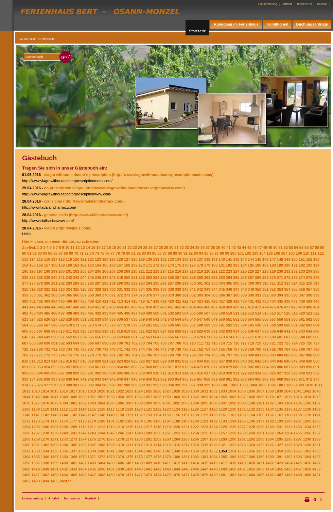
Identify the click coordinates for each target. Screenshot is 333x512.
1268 (26, 439)
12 (77, 247)
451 (98, 307)
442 (32, 307)
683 (295, 337)
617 (112, 331)
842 (258, 361)
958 (207, 379)
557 (272, 319)
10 (67, 247)
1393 (298, 457)
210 (134, 271)
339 (178, 289)
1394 (307, 457)
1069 (260, 397)
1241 (73, 433)
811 (32, 361)
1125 (185, 409)
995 (178, 385)
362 (47, 295)
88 (170, 253)
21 (124, 247)
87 (164, 253)
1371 (92, 457)
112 (321, 253)
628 (193, 331)
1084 (101, 403)
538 (134, 319)
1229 (260, 427)
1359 (279, 451)
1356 (251, 451)
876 (207, 367)
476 (280, 307)
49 (270, 247)
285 (83, 283)
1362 (307, 451)
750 (185, 349)
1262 (269, 433)
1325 (260, 445)
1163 (242, 415)
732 (54, 349)
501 (163, 313)
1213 (110, 427)
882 (251, 367)
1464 (63, 475)
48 (265, 247)
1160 (213, 415)
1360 (288, 451)
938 (61, 379)
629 (200, 331)
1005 (262, 385)
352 (272, 289)
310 (265, 283)
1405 (110, 463)
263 (221, 277)
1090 (157, 403)
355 (295, 289)
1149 (110, 415)
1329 (298, 445)
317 (316, 283)
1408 (139, 463)
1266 (307, 433)
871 (171, 367)
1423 (279, 463)
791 (185, 355)
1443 (166, 469)
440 (316, 301)
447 (69, 307)
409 (91, 301)
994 (171, 385)
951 (156, 379)
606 (32, 331)
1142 (45, 415)
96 (211, 253)
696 (91, 343)
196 (32, 271)
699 (112, 343)
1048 (63, 397)
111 (313, 253)
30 (171, 247)
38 (213, 247)
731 (47, 349)
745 (149, 349)
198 (47, 271)
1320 (213, 445)
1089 (148, 403)
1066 (232, 397)
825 (134, 361)
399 (316, 295)
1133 (260, 409)
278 (32, 283)
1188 (176, 421)
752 (200, 349)
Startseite (197, 31)
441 (25, 307)
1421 (260, 463)
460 (163, 307)
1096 (213, 403)
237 (32, 277)
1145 (73, 415)
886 (280, 367)
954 (178, 379)
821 (105, 361)
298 (178, 283)
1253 (185, 433)
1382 (195, 457)
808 (309, 355)
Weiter (65, 481)
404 (54, 301)
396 (295, 295)
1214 (120, 427)
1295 (279, 439)
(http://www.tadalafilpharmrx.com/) (94, 201)
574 (98, 325)
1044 (26, 397)
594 (244, 325)
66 (55, 253)
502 (171, 313)
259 (193, 277)
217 (185, 271)
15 (93, 247)
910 (156, 373)
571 (76, 325)
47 (260, 247)
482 (25, 313)
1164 (251, 415)
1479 (204, 475)
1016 (63, 391)
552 (236, 319)
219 (200, 271)
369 (98, 295)
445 (54, 307)
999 (207, 385)
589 (207, 325)
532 (91, 319)
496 (127, 313)
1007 (281, 385)
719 (258, 343)
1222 (195, 427)
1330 (307, 445)
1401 (73, 463)
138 (207, 259)
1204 (26, 427)
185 (251, 265)
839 (236, 361)
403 (47, 301)
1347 (166, 451)
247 (105, 277)
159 (61, 265)
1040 (288, 391)
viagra (49, 228)
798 (236, 355)
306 (236, 283)
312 (280, 283)
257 (178, 277)
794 (207, 355)
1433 (73, 469)
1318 (195, 445)
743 (134, 349)
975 (32, 385)
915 (193, 373)
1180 (101, 421)
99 (227, 253)
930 (302, 373)
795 (214, 355)
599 (280, 325)
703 (142, 343)
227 (258, 271)
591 (221, 325)
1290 (232, 439)
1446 (195, 469)
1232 (288, 427)
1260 (251, 433)
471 (244, 307)
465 (200, 307)
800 (251, 355)
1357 (260, 451)
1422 (269, 463)
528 (61, 319)
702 (134, 343)
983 (91, 385)
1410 (157, 463)
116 (47, 259)
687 (25, 343)
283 (69, 283)
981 (76, 385)
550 (221, 319)
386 (221, 295)
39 (218, 247)
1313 (148, 445)
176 (185, 265)
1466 (82, 475)
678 (258, 337)
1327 (279, 445)
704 (149, 343)
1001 (225, 385)
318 (25, 289)
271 (280, 277)
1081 (73, 403)
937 (54, 379)
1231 (279, 427)
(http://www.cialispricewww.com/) (98, 215)
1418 (232, 463)
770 (32, 355)
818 (83, 361)
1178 (82, 421)
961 (229, 379)
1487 (279, 475)
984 (98, 385)
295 (156, 283)
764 (287, 349)
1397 (36, 463)
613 (83, 331)
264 (229, 277)
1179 (92, 421)
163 (91, 265)
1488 (288, 475)
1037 (260, 391)
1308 (101, 445)
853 (40, 367)
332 (127, 289)
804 (280, 355)
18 (109, 247)
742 (127, 349)
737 (91, 349)
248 (112, 277)
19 (114, 247)
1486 (269, 475)
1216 (139, 427)
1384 (213, 457)
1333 (36, 451)
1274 (82, 439)
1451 (242, 469)
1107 (316, 403)
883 (258, 367)
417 (149, 301)
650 (54, 337)
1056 (139, 397)
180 (214, 265)
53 (291, 247)
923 (251, 373)
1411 (166, 463)
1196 (251, 421)
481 (316, 307)
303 (214, 283)
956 (193, 379)
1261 (260, 433)
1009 (300, 385)
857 (69, 367)
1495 (54, 481)
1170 (307, 415)
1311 (129, 445)
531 (83, 319)
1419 (242, 463)
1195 (242, 421)
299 (185, 283)
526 (47, 319)
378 (163, 295)
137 (200, 259)
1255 (204, 433)
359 (25, 295)
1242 (82, 433)
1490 (307, 475)
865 (127, 367)
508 (214, 313)
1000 (215, 385)
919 (221, 373)
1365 (36, 457)
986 (112, 385)
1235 (316, 427)
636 (251, 331)
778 (91, 355)
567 (47, 325)
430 (244, 301)
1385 (222, 457)
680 (272, 337)
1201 (298, 421)
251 (134, 277)
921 (236, 373)
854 (47, 367)
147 (272, 259)
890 (309, 367)
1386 (232, 457)
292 (134, 283)
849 (309, 361)
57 (312, 247)
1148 (101, 415)
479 (302, 307)
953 (171, 379)
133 (171, 259)
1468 (101, 475)
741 (120, 349)
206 (105, 271)
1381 (185, 457)
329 (105, 289)
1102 (269, 403)
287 (98, 283)
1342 (120, 451)
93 (196, 253)
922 (244, 373)
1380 (176, 457)
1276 (101, 439)
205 (98, 271)
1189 (185, 421)
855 (54, 367)
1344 (139, 451)
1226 (232, 427)
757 (236, 349)
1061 (185, 397)
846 (287, 361)
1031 (204, 391)
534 (105, 319)
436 (287, 301)
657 (105, 337)
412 (112, 301)
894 (40, 373)
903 (105, 373)
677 (251, 337)
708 (178, 343)
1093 (185, 403)
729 (32, 349)
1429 (36, 469)
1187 (166, 421)
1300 (26, 445)
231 (287, 271)
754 (214, 349)
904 (112, 373)
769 (25, 355)
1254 (195, 433)
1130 (232, 409)
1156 (176, 415)
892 (25, 373)
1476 (176, 475)
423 (193, 301)
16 (99, 247)
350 (258, 289)
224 (236, 271)
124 (105, 259)
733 (61, 349)
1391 (279, 457)
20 (119, 247)
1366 (45, 457)
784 (134, 355)
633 (229, 331)
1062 (195, 397)
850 (316, 361)
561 (302, 319)
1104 (288, 403)
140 (221, 259)
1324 (251, 445)
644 (309, 331)
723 (287, 343)
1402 (82, 463)
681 (280, 337)
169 (134, 265)
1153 (148, 415)
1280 (139, 439)
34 (192, 247)
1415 (204, 463)
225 (244, 271)
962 (236, 379)
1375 (129, 457)
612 (76, 331)
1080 (63, 403)
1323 (242, 445)
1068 (251, 397)
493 (105, 313)
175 (178, 265)
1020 (101, 391)
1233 (298, 427)
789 (171, 355)
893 (32, 373)
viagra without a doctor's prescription (77, 175)
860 (91, 367)
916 (200, 373)
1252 (176, 433)
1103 (279, 403)
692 (61, 343)
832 (185, 361)
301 (200, 283)
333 (134, 289)
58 (317, 247)
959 (214, 379)
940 (76, 379)
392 (265, 295)
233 (302, 271)
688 (32, 343)
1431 (54, 469)
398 (309, 295)
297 (171, 283)
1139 (316, 409)
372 (120, 295)
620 (134, 331)
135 (185, 259)
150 (295, 259)
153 (316, 259)
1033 (222, 391)
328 (98, 289)
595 (251, 325)
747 (163, 349)
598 (272, 325)
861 (98, 367)
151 (302, 259)
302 (207, 283)
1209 (73, 427)
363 (54, 295)
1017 (73, 391)
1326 (269, 445)
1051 (92, 397)
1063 (204, 397)
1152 (139, 415)
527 (54, 319)
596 (258, 325)
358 (316, 289)
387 (229, 295)
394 (280, 295)
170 (142, 265)
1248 (139, 433)
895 (47, 373)
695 (83, 343)
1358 (269, 451)
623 (156, 331)
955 (185, 379)
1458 (307, 469)
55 (301, 247)
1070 (269, 397)
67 (60, 253)
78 (118, 253)
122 (91, 259)
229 (272, 271)
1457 (298, 469)
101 (241, 253)
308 (251, 283)
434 (272, 301)
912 (171, 373)
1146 (82, 415)
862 (105, 367)
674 (229, 337)
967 (272, 379)
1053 (110, 397)
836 (214, 361)
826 (142, 361)
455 (127, 307)
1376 (139, 457)
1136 (288, 409)
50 (275, 247)
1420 (251, 463)
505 (193, 313)
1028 (176, 391)
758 (244, 349)
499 (149, 313)
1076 (26, 403)
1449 (222, 469)
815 (61, 361)
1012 (26, 391)
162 (83, 265)
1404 (101, 463)
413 (120, 301)
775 (69, 355)
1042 (307, 391)
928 (287, 373)
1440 (139, 469)
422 (185, 301)
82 (139, 253)
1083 (92, 403)
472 (251, 307)
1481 (222, 475)
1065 (222, 397)
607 (40, 331)
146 (265, 259)
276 (316, 277)
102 (248, 253)
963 (244, 379)
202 (76, 271)
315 (302, 283)
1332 (26, 451)
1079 (54, 403)
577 (120, 325)
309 (258, 283)
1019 (92, 391)
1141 (36, 415)
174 (171, 265)
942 (91, 379)
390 (251, 295)
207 (112, 271)
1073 (298, 397)
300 (193, 283)
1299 (316, 439)
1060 (176, 397)
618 (120, 331)
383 (200, 295)
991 (149, 385)
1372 (101, 457)
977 (47, 385)
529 (69, 319)
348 (244, 289)
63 (40, 253)
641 (287, 331)
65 (50, 253)
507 (207, 313)
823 (120, 361)
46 (254, 247)
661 (134, 337)
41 (228, 247)
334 (142, 289)
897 (61, 373)
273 (295, 277)
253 (149, 277)
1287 (204, 439)
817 (76, 361)
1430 (45, 469)
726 (309, 343)
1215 (129, 427)
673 (221, 337)
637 (258, 331)
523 (25, 319)
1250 (157, 433)
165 (105, 265)
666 (171, 337)
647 (32, 337)
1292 (251, 439)
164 (98, 265)
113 (25, 259)
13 (83, 247)
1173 (36, 421)
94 (201, 253)
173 (163, 265)
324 (69, 289)
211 (142, 271)
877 (214, 367)
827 (149, 361)
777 (83, 355)
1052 (101, 397)
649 (47, 337)
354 (287, 289)
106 (277, 253)
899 (76, 373)
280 (47, 283)
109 (299, 253)
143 (244, 259)
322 (54, 289)
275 (309, 277)
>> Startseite (46, 39)
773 (54, 355)
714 (221, 343)
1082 (82, 403)
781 (112, 355)
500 (156, 313)
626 (178, 331)
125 (112, 259)
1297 (298, 439)
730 (40, 349)
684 (302, 337)
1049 (73, 397)
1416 (213, 463)
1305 (73, 445)
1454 (269, 469)
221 (214, 271)
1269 (36, 439)
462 (178, 307)
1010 (309, 385)
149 (287, 259)
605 (25, 331)
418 (156, 301)
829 (163, 361)
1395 (316, 457)
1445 (185, 469)
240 (54, 277)
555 (258, 319)
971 (302, 379)
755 (221, 349)
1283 (166, 439)
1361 (298, 451)
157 (47, 265)
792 (193, 355)
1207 (54, 427)
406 (69, 301)
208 (120, 271)
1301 (36, 445)
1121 (148, 409)
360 (32, 295)
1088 (139, 403)
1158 (195, 415)
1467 (92, 475)
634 (236, 331)
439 (309, 301)
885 (272, 367)
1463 (54, 475)
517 (280, 313)
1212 (101, 427)
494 (112, 313)
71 (81, 253)
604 (316, 325)
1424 (288, 463)
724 (295, 343)
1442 (157, 469)
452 (105, 307)
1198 (269, 421)
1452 (251, 469)
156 (40, 265)
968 (280, 379)
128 (134, 259)
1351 (204, 451)
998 (200, 385)
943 (98, 379)
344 (214, 289)
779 (98, 355)
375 (142, 295)
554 (251, 319)
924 (258, 373)
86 (159, 253)
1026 (157, 391)
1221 (185, 427)
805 (287, 355)
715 (229, 343)
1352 (213, 451)
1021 (110, 391)
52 (286, 247)
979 (61, 385)
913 (178, 373)
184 (244, 265)
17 (104, 247)
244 (83, 277)
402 (40, 301)
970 (295, 379)
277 (25, 283)
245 (91, 277)
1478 (195, 475)
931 (309, 373)
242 (69, 277)
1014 (45, 391)
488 (69, 313)
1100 (251, 403)
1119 (129, 409)
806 (295, 355)
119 (69, 259)
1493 (36, 481)
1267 (316, 433)
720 (265, 343)
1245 (110, 433)
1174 (45, 421)
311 (272, 283)
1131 (242, 409)
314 (295, 283)
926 (272, 373)
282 (61, 283)
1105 (298, 403)
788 (163, 355)
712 (207, 343)
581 (149, 325)
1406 (120, 463)
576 (112, 325)
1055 (129, 397)
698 (105, 343)
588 (200, 325)
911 (163, 373)
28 (161, 247)
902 (98, 373)
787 (156, 355)
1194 (232, 421)
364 (61, 295)
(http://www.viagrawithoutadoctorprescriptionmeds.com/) (162, 175)
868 (149, 367)
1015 (54, 391)
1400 (63, 463)
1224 (213, 427)
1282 (157, 439)
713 (214, 343)
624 (163, 331)
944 (105, 379)
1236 (26, 433)
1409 (148, 463)
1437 (110, 469)
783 (127, 355)
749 (178, 349)
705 (156, 343)
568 (54, 325)
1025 (148, 391)
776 (76, 355)
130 (149, 259)
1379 (166, 457)
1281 (148, 439)
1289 (222, 439)
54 (296, 247)
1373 (110, 457)
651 (61, 337)
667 (178, 337)
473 (258, 307)
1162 (232, 415)
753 (207, 349)
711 (200, 343)
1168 (288, 415)
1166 (269, 415)
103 (255, 253)
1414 (195, 463)
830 (171, 361)
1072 (288, 397)
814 (54, 361)
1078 (45, 403)
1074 (307, 397)
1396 (26, 463)
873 (185, 367)
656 (98, 337)
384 (207, 295)
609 (54, 331)
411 (105, 301)
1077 (36, 403)
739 (105, 349)
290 (120, 283)
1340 (101, 451)
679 (265, 337)
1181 (110, 421)
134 (178, 259)
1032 (213, 391)
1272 (63, 439)
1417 (222, 463)
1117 (110, 409)
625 (171, 331)
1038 (269, 391)
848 (302, 361)
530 (76, 319)
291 (127, 283)
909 (149, 373)
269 (265, 277)
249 (120, 277)
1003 (244, 385)
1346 (157, 451)
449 (83, 307)
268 (258, 277)
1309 (110, 445)
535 (112, 319)
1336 (63, 451)
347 (236, 289)
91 (185, 253)
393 (272, 295)
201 (69, 271)
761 (265, 349)
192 (302, 265)
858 (76, 367)
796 (221, 355)
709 (185, 343)
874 (193, 367)
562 (309, 319)
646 (25, 337)
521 (309, 313)
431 (251, 301)
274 (302, 277)
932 (316, 373)
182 (229, 265)
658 (112, 337)
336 (156, 289)
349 (251, 289)
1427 (316, 463)
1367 (54, 457)
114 (32, 259)
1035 (242, 391)
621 (142, 331)
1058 (157, 397)
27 (156, 247)
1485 (260, 475)
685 (309, 337)
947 (127, 379)
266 (244, 277)
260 (200, 277)
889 (302, 367)
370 (105, 295)
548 (207, 319)
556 (265, 319)
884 (265, 367)
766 (302, 349)
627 (185, 331)
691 (54, 343)
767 (309, 349)
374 (134, 295)
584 (171, 325)
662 (142, 337)
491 (91, 313)
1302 (45, 445)
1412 (176, 463)
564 (25, 325)
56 (306, 247)
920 (229, 373)
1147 (92, 415)
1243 (92, 433)
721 (272, 343)
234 (309, 271)
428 (229, 301)
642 (295, 331)
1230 (269, 427)
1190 (195, 421)
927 (280, 373)
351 (265, 289)
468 (221, 307)
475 (272, 307)
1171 (316, 415)
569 (61, 325)
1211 (92, 427)
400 (25, 301)
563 (316, 319)
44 (244, 247)
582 (156, 325)
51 (281, 247)
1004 (253, 385)
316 (309, 283)
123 (98, 259)
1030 (195, 391)
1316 (176, 445)
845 (280, 361)
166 (112, 265)
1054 (120, 397)
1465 (73, 475)
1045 (36, 397)
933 (25, 379)
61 (29, 253)
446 (61, 307)
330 (112, 289)
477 (287, 307)
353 (280, 289)
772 (47, 355)
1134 (269, 409)
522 (316, 313)
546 (193, 319)
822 (112, 361)
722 (280, 343)
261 (207, 277)
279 (40, 283)
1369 (73, 457)
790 (178, 355)
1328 (288, 445)
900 (83, 373)
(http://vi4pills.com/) (73, 228)
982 (83, 385)
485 (47, 313)
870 (163, 367)
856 (61, 367)
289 (112, 283)
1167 (279, 415)
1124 (176, 409)
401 (32, 301)
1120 (139, 409)
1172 (26, 421)
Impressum (304, 4)
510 (229, 313)
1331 (316, 445)
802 (265, 355)
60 (24, 253)
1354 (232, 451)
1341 (110, 451)
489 (76, 313)
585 (178, 325)
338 (171, 289)
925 (265, 373)
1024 (139, 391)
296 (163, 283)
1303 (54, 445)
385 (214, 295)
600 (287, 325)
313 (287, 283)
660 (127, 337)
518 (287, 313)
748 (171, 349)
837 (221, 361)
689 (40, 343)
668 (185, 337)
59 (322, 247)
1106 (307, 403)
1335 (54, 451)
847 (295, 361)
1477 (185, 475)
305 (229, 283)
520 (302, 313)
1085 (110, 403)
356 (302, 289)
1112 (63, 409)
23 (135, 247)
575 (105, 325)
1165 (260, 415)
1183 (129, 421)
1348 (176, 451)
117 (54, 259)
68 (66, 253)
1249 (148, 433)
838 (229, 361)
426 (214, 301)
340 (185, 289)
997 (193, 385)
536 (120, 319)
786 (149, 355)
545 (185, 319)
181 (221, 265)
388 (236, 295)
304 (221, 283)
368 (91, 295)
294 (149, 283)
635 (244, 331)
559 (287, 319)
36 (202, 247)
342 (200, 289)
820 (98, 361)
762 (272, 349)
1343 (129, 451)
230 (280, 271)
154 (25, 265)
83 (144, 253)
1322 (232, 445)
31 (176, 247)
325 (76, 289)
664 (156, 337)
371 (112, 295)
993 (163, 385)
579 (134, 325)
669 (193, 337)
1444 (176, 469)
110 (306, 253)
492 (98, 313)
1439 (129, 469)
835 (207, 361)
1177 (73, 421)
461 (171, 307)
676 (244, 337)
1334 (45, 451)
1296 (288, 439)
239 (47, 277)
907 (134, 373)
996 (185, 385)
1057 (148, 397)
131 (156, 259)
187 (265, 265)
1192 (213, 421)
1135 (279, 409)
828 (156, 361)
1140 (26, 415)
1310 (120, 445)
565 (32, 325)
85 (154, 253)
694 (76, 343)
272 (287, 277)
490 (83, 313)
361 (40, 295)
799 (244, 355)
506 (200, 313)
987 (120, 385)
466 (207, 307)
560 (295, 319)
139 (214, 259)
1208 (63, 427)
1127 (204, 409)
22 (129, 247)
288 (105, 283)
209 (127, 271)
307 (244, 283)
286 (91, 283)
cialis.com (53, 201)
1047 (54, 397)
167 (120, 265)
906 (127, 373)
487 (61, 313)
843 (265, 361)
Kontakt (322, 4)
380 (178, 295)
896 (54, 373)
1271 (54, 439)
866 (134, 367)
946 (120, 379)
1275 (92, 439)
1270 (45, 439)
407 (76, 301)
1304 (63, 445)
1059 (166, 397)
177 (193, 265)
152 (309, 259)
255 (163, 277)
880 (236, 367)
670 (200, 337)
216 (178, 271)
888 (295, 367)
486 (54, 313)
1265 (298, 433)
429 (236, 301)
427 (221, 301)
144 (251, 259)
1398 (45, 463)
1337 (73, 451)
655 (91, 337)
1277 (110, 439)
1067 (242, 397)
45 (249, 247)
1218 (157, 427)
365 (69, 295)
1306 (82, 445)
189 (280, 265)
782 (120, 355)
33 (187, 247)
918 (214, 373)
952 (163, 379)
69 (71, 253)
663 (149, 337)
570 (69, 325)
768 (316, 349)
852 (32, 367)
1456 (288, 469)
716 (236, 343)
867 (142, 367)
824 (127, 361)
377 (156, 295)
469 (229, 307)
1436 (101, 469)
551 (229, 319)
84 (149, 253)
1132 (251, 409)
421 (178, 301)
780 (105, 355)
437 (295, 301)
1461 (36, 475)
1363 (316, 451)
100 (233, 253)
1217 (148, 427)
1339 (92, 451)
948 (134, 379)
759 (251, 349)
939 (69, 379)
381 (185, 295)
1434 (82, 469)
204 (91, 271)
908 (142, 373)
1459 (316, 469)
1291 (242, 439)
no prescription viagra (64, 188)
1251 (166, 433)
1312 (139, 445)
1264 (288, 433)
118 (61, 259)
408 (83, 301)
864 (120, 367)
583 (163, 325)
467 (214, 307)
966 (265, 379)
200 (61, 271)
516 (272, 313)
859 (83, 367)
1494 (45, 481)
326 (83, 289)
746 (156, 349)
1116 (101, 409)
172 (156, 265)
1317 (185, 445)
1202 (307, 421)
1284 (176, 439)
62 (35, 253)
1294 (269, 439)
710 (193, 343)
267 (251, 277)
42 (234, 247)
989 (134, 385)
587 (193, 325)
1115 (92, 409)
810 (25, 361)
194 (316, 265)
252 (142, 277)
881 (244, 367)
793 (200, 355)
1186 (157, 421)
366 (76, 295)
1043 (316, 391)
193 (309, 265)
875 (200, 367)
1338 (82, 451)
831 (178, 361)
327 (91, 289)
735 (76, 349)
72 (87, 253)
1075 (316, 397)
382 (193, 295)
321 (47, 289)
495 (120, 313)
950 (149, 379)
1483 (242, 475)
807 (302, 355)
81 (134, 253)
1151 (129, 415)
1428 (26, 469)
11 (72, 247)
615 (98, 331)
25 (145, 247)
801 (258, 355)
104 (262, 253)
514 (258, 313)
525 (40, 319)
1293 (260, 439)
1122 (157, 409)
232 (295, 271)
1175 (54, 421)
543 (171, 319)
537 (127, 319)
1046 (45, 397)
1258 (232, 433)
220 (207, 271)
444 (47, 307)
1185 (148, 421)
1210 (82, 427)
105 (270, 253)
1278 (120, 439)
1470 (120, 475)
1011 (318, 385)
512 (244, 313)
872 (178, 367)
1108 (26, 409)
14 (88, 247)
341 (193, 289)
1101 (260, 403)
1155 (166, 415)
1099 (242, 403)
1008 (290, 385)
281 (54, 283)
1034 (232, 391)
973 (316, 379)
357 (309, 289)
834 (200, 361)
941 (83, 379)
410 (98, 301)
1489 (298, 475)
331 (120, 289)
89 (175, 253)
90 (180, 253)
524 (32, 319)
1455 (279, 469)
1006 (271, 385)
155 (32, 265)
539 (142, 319)
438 (302, 301)
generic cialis (56, 215)
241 (61, 277)
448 (76, 307)
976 (40, 385)
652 (69, 337)
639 (272, 331)
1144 (63, 415)
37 (208, 247)
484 (40, 313)
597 (265, 325)
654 (83, 337)
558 (280, 319)
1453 (260, 469)
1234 (307, 427)
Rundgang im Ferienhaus (236, 24)
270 (272, 277)
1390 (269, 457)
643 (302, 331)
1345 (148, 451)
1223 (204, 427)
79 (123, 253)
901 (91, 373)
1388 (251, 457)
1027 (166, 391)
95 (206, 253)
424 (200, 301)
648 (40, 337)
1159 (204, 415)
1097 (222, 403)
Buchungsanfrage (312, 24)
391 (258, 295)
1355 (242, 451)
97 (217, 253)
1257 (222, 433)
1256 (213, 433)
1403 (92, 463)
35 (197, 247)
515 (265, 313)
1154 (157, 415)
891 (316, 367)
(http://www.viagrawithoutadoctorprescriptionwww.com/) (134, 188)
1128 (213, 409)
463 (185, 307)
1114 (82, 409)
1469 (110, 475)
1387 (242, 457)
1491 (316, 475)
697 (98, 343)
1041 (298, 391)
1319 (204, 445)
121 (83, 259)
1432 (63, 469)
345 (221, 289)
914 (185, 373)
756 (229, 349)
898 (69, 373)
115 (40, 259)
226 (251, 271)
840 (244, 361)
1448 (213, 469)
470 (236, 307)
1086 (120, 403)
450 (91, 307)
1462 (45, 475)
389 (244, 295)
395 (287, 295)
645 (316, 331)
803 (272, 355)
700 (120, 343)
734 (69, 349)
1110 (45, 409)
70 (76, 253)
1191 (204, 421)
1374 (120, 457)
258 (185, 277)
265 (236, 277)
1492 (26, 481)
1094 (195, 403)
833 (193, 361)
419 (163, 301)
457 (142, 307)
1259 (242, 433)
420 (171, 301)
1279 (129, 439)
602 (302, 325)
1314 (157, 445)
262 (214, 277)
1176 (63, 421)
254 (156, 277)
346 (229, 289)
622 (149, 331)
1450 (232, 469)
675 (236, 337)
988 (127, 385)
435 (280, 301)
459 (156, 307)
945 (112, 379)
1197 (260, 421)
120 (76, 259)
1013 (36, 391)
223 (229, 271)
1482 (232, 475)
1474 (157, 475)
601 (295, 325)
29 (166, 247)
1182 (120, 421)
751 (193, 349)
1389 (260, 457)
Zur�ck (29, 247)
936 (47, 379)
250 (127, 277)
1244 (101, 433)
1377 (148, 457)
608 (47, 331)
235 (316, 271)
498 (142, 313)
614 (91, 331)
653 (76, 337)
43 (239, 247)
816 (69, 361)
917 (207, 373)
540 (149, 319)
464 (193, 307)
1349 (185, 451)
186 (258, 265)
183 (236, 265)
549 (214, 319)
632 (221, 331)
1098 (232, 403)
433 (265, 301)
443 (40, 307)
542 (163, 319)
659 (120, 337)
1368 (63, 457)
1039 (279, 391)
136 (193, 259)
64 (45, 253)
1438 (120, 469)
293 (142, 283)
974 (25, 385)
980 (69, 385)
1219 (166, 427)
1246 (120, 433)
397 (302, 295)
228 (265, 271)
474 (265, 307)
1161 (222, 415)
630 (207, 331)
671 (207, 337)
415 (134, 301)
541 (156, 319)
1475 (166, 475)
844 (272, 361)
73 (92, 253)
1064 (213, 397)
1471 (129, 475)
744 (142, 349)
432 (258, 301)
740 (112, 349)
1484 (251, 475)
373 (127, 295)
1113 (73, 409)
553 (244, 319)
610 (61, 331)
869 (156, 367)
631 (214, 331)
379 (171, 295)
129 (142, 259)
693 (69, 343)
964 (251, 379)
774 (61, 355)
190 (287, 265)
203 (83, 271)
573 (91, 325)
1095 (204, 403)
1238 (45, 433)
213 (156, 271)
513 (251, 313)
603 (309, 325)
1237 (36, 433)
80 (128, 253)
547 (200, 319)
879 (229, 367)
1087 (129, 403)
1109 (36, 409)
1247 (129, 433)
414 (127, 301)
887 (287, 367)
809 (316, 355)
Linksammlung (267, 4)
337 (163, 289)
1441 (148, 469)
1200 (288, 421)
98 (222, 253)
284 (76, 283)
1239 (54, 433)
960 (221, 379)
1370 (82, 457)
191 (295, 265)
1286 (195, 439)
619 (127, 331)
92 (191, 253)
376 (149, 295)
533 (98, 319)
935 (40, 379)
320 (40, 289)
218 (193, 271)
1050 (82, 397)
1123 (166, 409)
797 (229, 355)
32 (182, 247)
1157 (185, 415)
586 (185, 325)
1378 (157, 457)
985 (105, 385)
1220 (176, 427)
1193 (222, 421)
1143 (54, 415)
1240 (63, 433)
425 (207, 301)
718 (251, 343)
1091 (166, 403)
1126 (195, 409)
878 (221, 367)
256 (171, 277)
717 (244, 343)
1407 (129, 463)
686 (316, 337)
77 (112, 253)
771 (40, 355)
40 (223, 247)
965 (258, 379)
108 (291, 253)
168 (127, 265)
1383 (204, 457)
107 (284, 253)
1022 (120, 391)
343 (207, 289)
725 (302, 343)
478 (295, 307)
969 (287, 379)
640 (280, 331)
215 (171, 271)
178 (200, 265)
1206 (45, 427)
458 (149, 307)
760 (258, 349)
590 (214, 325)
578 (127, 325)
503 (178, 313)
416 (142, 301)
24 (140, 247)
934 (32, 379)
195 (25, 271)
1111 (54, 409)
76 (107, 253)
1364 (26, 457)
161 (76, 265)
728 (25, 349)
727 (316, 343)
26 (150, 247)
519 (295, 313)
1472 (139, 475)
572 (83, 325)
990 (142, 385)
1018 (82, 391)
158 (54, 265)
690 (47, 343)
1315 (166, 445)
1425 (298, 463)
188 (272, 265)
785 (142, 355)
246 (98, 277)
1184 (139, 421)
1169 (298, 415)
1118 (120, 409)
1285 (185, 439)
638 (265, 331)
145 (258, 259)
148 (280, 259)
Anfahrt (287, 4)
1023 (129, 391)
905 (120, 373)
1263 (279, 433)
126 (120, 259)
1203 (316, 421)
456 (134, 307)
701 (127, 343)
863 (112, 367)
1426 (307, 463)
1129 (222, 409)
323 (61, 289)
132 (163, 259)
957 (200, 379)
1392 (288, 457)
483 (32, 313)
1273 (73, 439)
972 (309, 379)
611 (69, 331)
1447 (204, 469)
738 (98, 349)
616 (105, 331)
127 (127, 259)
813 (47, 361)
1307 (92, 445)
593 (236, 325)
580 (142, 325)
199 (54, 271)
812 (40, 361)
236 (25, 277)
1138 (307, 409)
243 (76, 277)
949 (142, 379)
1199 (279, 421)
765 (295, 349)
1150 (120, 415)
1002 (234, 385)
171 (149, 265)
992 (156, 385)
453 (112, 307)
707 (171, 343)
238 (40, 277)
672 (214, 337)
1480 (213, 475)
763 (280, 349)
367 (83, 295)
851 (25, 367)
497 (134, 313)
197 (40, 271)
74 (97, 253)
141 (229, 259)
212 (149, 271)
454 (120, 307)
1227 (242, 427)
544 (178, 319)
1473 (148, 475)
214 (163, 271)
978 (54, 385)
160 (69, 265)
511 (236, 313)
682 (287, 337)
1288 (213, 439)
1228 (251, 427)
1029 (185, 391)
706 (163, 343)
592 (229, 325)
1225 (222, 427)
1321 (222, 445)
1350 (195, 451)
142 (236, 259)
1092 (176, 403)
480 (309, 307)
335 (149, 289)
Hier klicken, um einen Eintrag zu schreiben (60, 241)
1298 (307, 439)
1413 (185, 463)
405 (61, 301)
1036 (251, 391)
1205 (36, 427)
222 (221, 271)
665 (163, 337)
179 (207, 265)
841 (251, 361)
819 (91, 361)
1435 (92, 469)
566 (40, 325)
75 (102, 253)
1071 (279, 397)
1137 (298, 409)
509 (221, 313)
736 (83, 349)
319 (32, 289)
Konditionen (277, 24)
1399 (54, 463)
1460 (26, 475)
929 (295, 373)
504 (185, 313)
